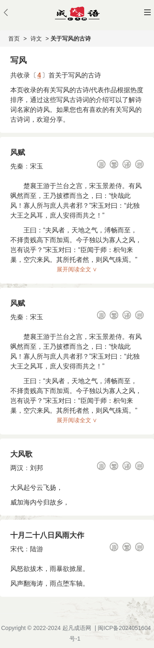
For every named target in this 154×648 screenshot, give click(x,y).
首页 (14, 38)
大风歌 (21, 454)
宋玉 (36, 166)
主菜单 (147, 12)
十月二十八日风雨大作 (47, 535)
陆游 (36, 549)
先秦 (16, 166)
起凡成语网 (76, 628)
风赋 (17, 152)
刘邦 (36, 467)
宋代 (16, 549)
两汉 (16, 467)
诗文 (36, 38)
